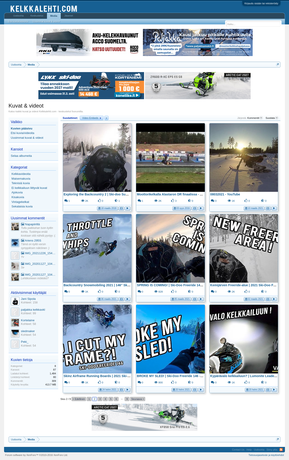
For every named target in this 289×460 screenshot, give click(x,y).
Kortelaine (28, 320)
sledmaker (28, 331)
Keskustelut (36, 15)
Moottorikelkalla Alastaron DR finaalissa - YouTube (175, 194)
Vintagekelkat (20, 202)
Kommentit (255, 118)
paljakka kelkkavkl (33, 309)
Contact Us (238, 449)
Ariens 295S (31, 240)
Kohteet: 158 (29, 302)
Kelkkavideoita (21, 174)
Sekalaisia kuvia (22, 206)
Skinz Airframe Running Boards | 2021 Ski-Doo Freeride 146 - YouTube (116, 376)
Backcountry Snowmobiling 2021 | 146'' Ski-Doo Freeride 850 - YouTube (117, 285)
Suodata (272, 118)
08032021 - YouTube (225, 194)
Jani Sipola (28, 298)
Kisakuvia (18, 197)
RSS (281, 449)
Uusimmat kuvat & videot (27, 137)
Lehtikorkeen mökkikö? (35, 278)
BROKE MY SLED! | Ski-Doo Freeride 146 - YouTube (175, 376)
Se (22, 267)
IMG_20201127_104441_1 (38, 263)
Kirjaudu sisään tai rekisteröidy (261, 3)
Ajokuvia (17, 192)
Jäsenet (68, 15)
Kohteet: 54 (28, 334)
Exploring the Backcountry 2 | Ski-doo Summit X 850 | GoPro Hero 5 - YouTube (122, 194)
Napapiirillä (30, 224)
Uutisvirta (18, 15)
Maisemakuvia (21, 178)
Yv (22, 256)
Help (249, 449)
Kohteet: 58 (28, 324)
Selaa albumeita (21, 155)
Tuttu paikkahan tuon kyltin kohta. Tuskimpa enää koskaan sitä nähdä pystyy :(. (38, 231)
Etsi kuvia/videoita (22, 133)
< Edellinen (79, 399)
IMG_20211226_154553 (38, 253)
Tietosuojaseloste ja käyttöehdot (266, 455)
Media (53, 15)
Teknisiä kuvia (21, 183)
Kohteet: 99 (28, 313)
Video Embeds (91, 118)
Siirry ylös (272, 449)
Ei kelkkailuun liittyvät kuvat (29, 188)
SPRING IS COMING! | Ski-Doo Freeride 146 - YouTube (177, 285)
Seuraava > (137, 399)
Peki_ (24, 341)
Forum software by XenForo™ (36, 455)
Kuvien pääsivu (21, 128)
